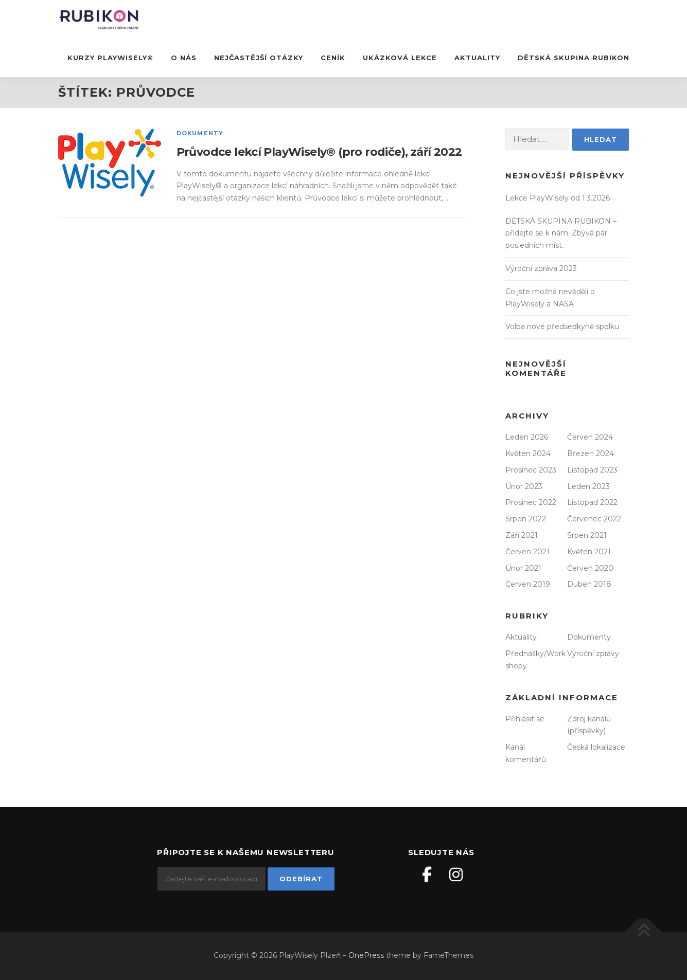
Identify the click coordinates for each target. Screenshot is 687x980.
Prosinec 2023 (530, 470)
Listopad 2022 (592, 502)
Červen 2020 (590, 568)
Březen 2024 (590, 453)
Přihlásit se (524, 718)
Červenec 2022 (594, 518)
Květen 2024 (528, 453)
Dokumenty (200, 133)
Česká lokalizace (596, 747)
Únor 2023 (523, 486)
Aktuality (477, 57)
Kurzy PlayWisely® (110, 57)
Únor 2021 (523, 568)
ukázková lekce (400, 57)
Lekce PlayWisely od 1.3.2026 (557, 198)
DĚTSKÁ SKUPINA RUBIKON (573, 57)
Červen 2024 (590, 437)
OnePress (366, 955)
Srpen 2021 (587, 535)
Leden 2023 (588, 486)
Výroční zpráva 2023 (541, 268)
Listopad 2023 (592, 470)
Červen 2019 (527, 584)
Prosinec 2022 (530, 502)
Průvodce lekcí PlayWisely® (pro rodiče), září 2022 (319, 152)
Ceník (333, 57)
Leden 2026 (526, 437)
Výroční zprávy (593, 653)
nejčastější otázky (258, 57)
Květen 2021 (589, 551)
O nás (184, 57)
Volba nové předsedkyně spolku (562, 326)
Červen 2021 (527, 551)
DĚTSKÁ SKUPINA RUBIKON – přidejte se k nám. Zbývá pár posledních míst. (560, 233)
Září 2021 (521, 535)
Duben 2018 (589, 584)
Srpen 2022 (525, 518)
